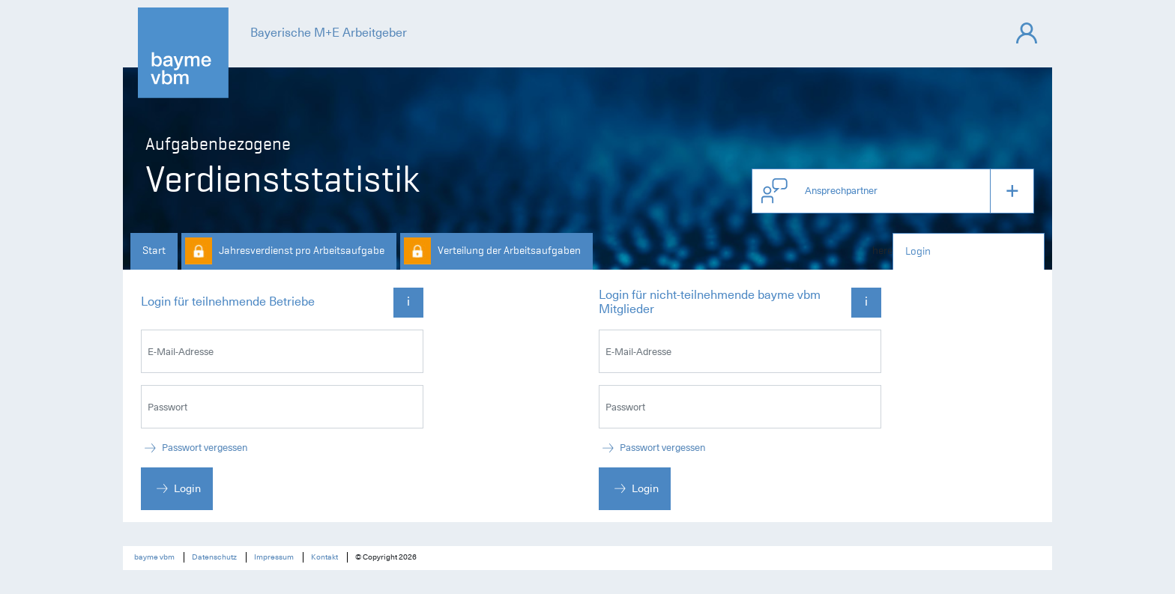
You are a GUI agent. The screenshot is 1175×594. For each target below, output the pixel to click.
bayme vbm (154, 557)
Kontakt (324, 557)
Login (918, 251)
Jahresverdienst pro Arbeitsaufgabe (301, 250)
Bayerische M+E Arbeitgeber (328, 33)
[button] (892, 191)
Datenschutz (214, 557)
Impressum (274, 557)
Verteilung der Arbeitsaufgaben (509, 250)
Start (154, 250)
